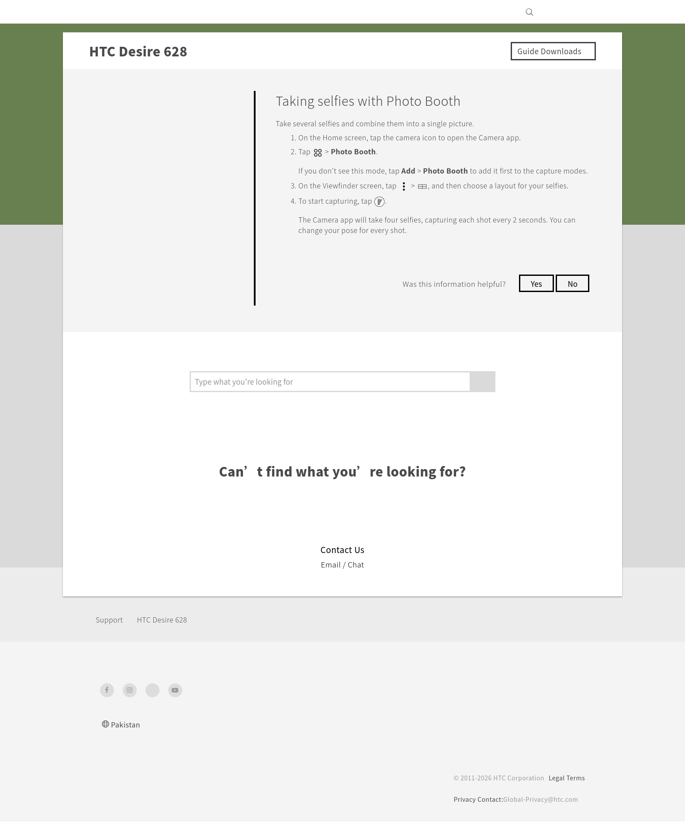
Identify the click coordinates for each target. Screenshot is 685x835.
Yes (533, 301)
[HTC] (110, 12)
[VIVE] (573, 11)
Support (112, 633)
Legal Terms (565, 791)
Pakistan (126, 738)
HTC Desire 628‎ (171, 633)
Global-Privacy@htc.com (539, 813)
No (572, 301)
